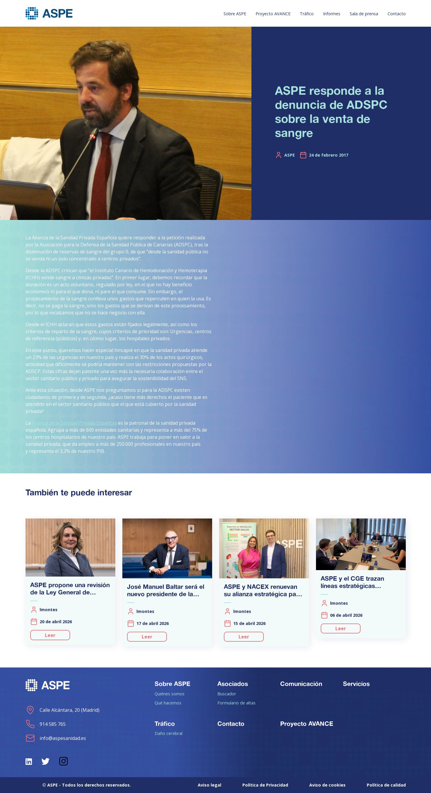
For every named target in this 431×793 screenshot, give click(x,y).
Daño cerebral (168, 733)
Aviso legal (209, 785)
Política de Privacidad (265, 785)
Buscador (226, 694)
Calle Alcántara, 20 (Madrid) (62, 710)
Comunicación (301, 683)
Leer (50, 635)
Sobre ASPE (235, 13)
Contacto (397, 13)
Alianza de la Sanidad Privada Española (74, 423)
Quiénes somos (170, 694)
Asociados (232, 683)
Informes (331, 13)
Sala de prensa (364, 13)
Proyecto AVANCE (273, 13)
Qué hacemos (168, 703)
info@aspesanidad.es (56, 738)
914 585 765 (46, 724)
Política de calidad (386, 785)
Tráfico (307, 13)
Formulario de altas (236, 703)
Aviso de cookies (327, 785)
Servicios (356, 683)
